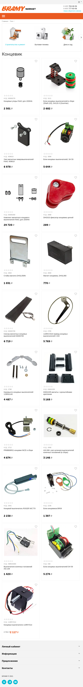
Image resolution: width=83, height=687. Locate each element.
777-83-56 (70, 9)
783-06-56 (70, 6)
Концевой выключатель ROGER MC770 (20, 508)
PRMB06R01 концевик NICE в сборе (18, 450)
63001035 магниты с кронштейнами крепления (57, 393)
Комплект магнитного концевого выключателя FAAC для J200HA (16, 219)
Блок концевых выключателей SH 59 (58, 567)
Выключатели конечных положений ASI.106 (18, 568)
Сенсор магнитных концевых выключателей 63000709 (15, 335)
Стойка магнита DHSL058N (15, 276)
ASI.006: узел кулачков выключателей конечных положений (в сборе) (58, 451)
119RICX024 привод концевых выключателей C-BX (55, 335)
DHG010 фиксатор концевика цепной (58, 218)
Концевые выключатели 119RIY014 (18, 625)
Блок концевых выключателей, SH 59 (58, 159)
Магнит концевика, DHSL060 (54, 276)
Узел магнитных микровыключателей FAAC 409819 (19, 160)
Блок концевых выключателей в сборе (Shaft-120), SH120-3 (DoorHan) (58, 102)
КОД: (5, 98)
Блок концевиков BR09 (52, 508)
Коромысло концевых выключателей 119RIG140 (18, 393)
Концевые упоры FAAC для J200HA (18, 101)
